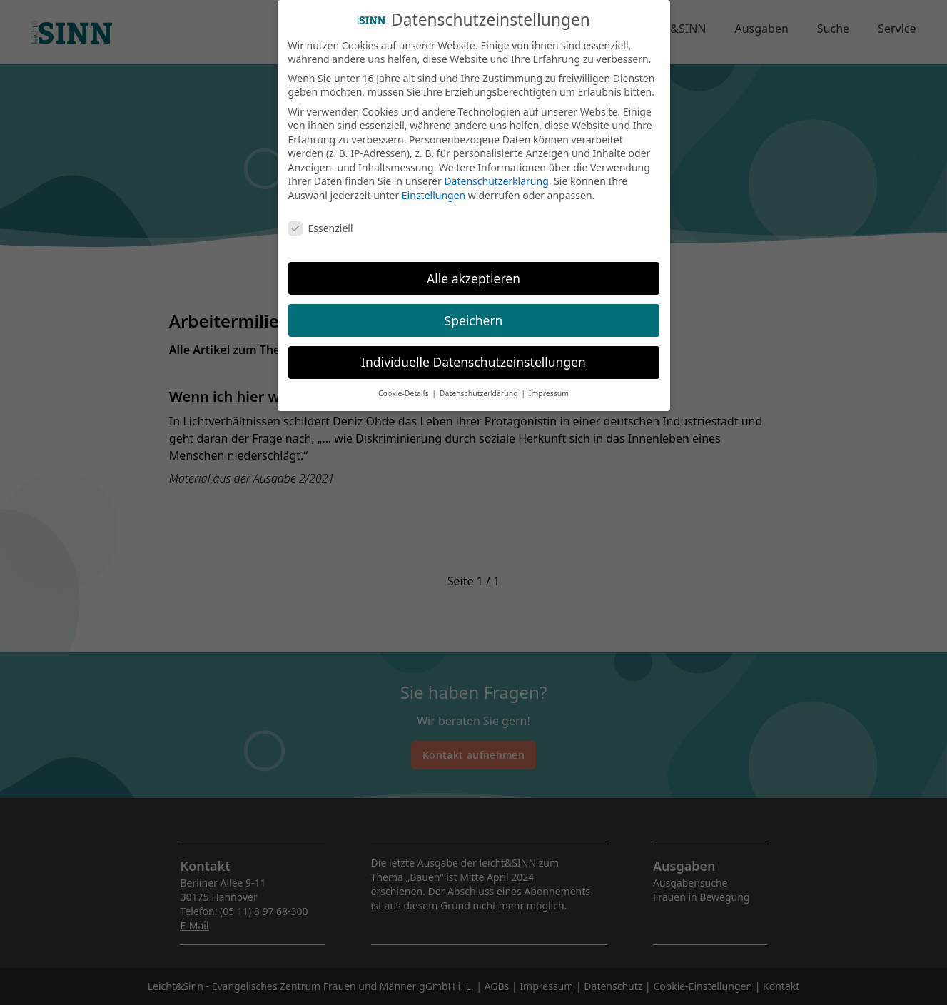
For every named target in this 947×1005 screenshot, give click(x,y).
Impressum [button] (549, 385)
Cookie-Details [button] (404, 385)
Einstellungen (433, 186)
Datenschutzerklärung (496, 173)
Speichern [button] (474, 311)
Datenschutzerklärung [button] (480, 385)
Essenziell (320, 219)
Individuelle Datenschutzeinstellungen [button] (473, 354)
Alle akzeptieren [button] (473, 269)
